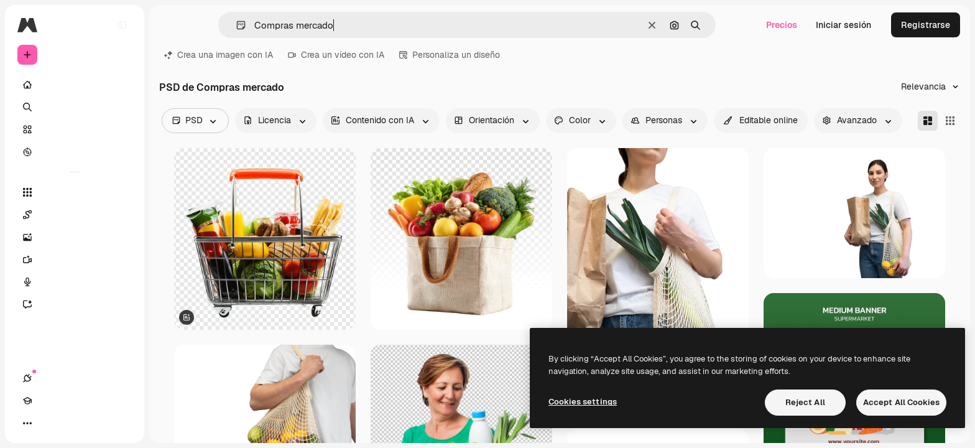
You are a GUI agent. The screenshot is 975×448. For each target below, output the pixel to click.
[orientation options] (493, 120)
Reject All (805, 402)
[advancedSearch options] (858, 120)
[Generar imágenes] (74, 237)
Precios (781, 24)
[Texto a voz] (74, 282)
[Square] (950, 121)
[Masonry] (928, 121)
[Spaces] (74, 215)
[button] (236, 25)
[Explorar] (74, 152)
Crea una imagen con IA (218, 54)
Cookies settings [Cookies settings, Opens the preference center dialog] (582, 401)
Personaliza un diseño (449, 54)
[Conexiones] (27, 423)
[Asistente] (74, 304)
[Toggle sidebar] (122, 25)
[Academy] (50, 423)
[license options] (276, 120)
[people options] (665, 120)
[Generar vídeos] (74, 259)
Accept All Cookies (901, 402)
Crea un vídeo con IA (336, 54)
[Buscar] (74, 107)
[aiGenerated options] (381, 120)
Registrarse (925, 24)
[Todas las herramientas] (74, 192)
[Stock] (74, 129)
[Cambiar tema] (72, 423)
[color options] (581, 120)
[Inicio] (74, 85)
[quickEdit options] (761, 120)
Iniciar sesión (843, 24)
